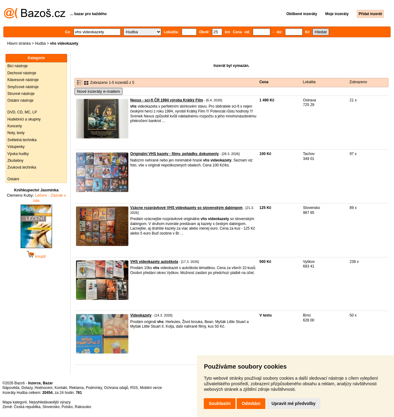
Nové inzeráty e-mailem (98, 91)
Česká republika (27, 407)
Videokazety (140, 315)
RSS (134, 388)
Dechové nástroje (21, 73)
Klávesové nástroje (22, 80)
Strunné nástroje (20, 94)
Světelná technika (22, 140)
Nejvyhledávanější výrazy (49, 402)
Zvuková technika (21, 167)
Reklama (76, 388)
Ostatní (13, 179)
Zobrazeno (358, 82)
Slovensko (50, 407)
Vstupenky (16, 147)
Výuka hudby (18, 154)
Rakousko (83, 407)
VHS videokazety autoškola (154, 262)
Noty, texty (16, 133)
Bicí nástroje (17, 66)
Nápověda (10, 388)
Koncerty (14, 126)
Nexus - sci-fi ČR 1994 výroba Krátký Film (166, 100)
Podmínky (94, 388)
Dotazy (26, 388)
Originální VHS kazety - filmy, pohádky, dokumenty (174, 154)
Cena (263, 82)
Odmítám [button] (251, 403)
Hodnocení (44, 388)
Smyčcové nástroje (22, 87)
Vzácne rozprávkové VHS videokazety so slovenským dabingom (186, 208)
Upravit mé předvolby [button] (293, 403)
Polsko (67, 407)
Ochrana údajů (116, 388)
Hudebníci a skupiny (24, 119)
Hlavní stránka (19, 43)
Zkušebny (15, 160)
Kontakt (60, 388)
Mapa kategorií (14, 402)
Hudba (40, 43)
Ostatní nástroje (20, 100)
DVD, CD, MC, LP (22, 112)
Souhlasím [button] (220, 403)
